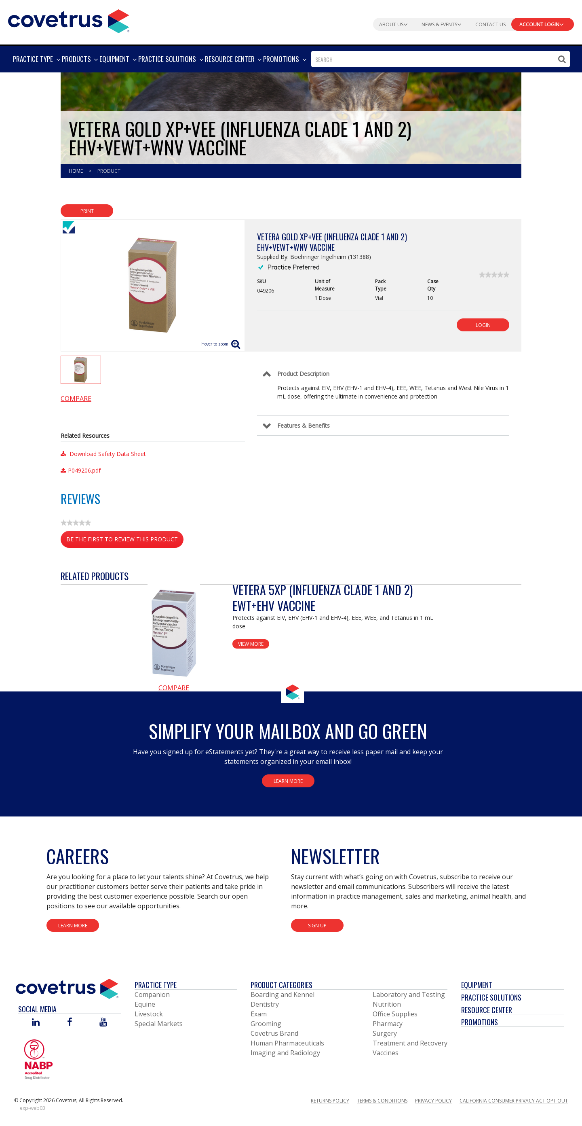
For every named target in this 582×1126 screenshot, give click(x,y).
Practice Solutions (491, 997)
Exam (259, 1013)
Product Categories (281, 985)
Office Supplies (395, 1013)
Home (76, 171)
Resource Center (486, 1010)
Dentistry (265, 1004)
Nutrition (387, 1004)
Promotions (479, 1022)
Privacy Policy (433, 1100)
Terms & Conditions (382, 1100)
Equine (145, 1004)
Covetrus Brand (274, 1033)
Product (108, 171)
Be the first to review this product (124, 541)
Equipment (476, 985)
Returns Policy (330, 1100)
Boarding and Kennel (282, 994)
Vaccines (386, 1052)
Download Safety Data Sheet (103, 454)
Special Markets (159, 1023)
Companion (152, 994)
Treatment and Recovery (410, 1043)
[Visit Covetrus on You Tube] (103, 1022)
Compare (76, 398)
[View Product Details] (173, 632)
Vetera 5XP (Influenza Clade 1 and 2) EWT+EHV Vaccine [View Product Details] (322, 598)
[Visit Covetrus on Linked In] (36, 1022)
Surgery (385, 1033)
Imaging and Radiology (285, 1052)
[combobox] (440, 59)
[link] (494, 275)
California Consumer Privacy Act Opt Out (514, 1100)
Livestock (149, 1013)
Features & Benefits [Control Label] (303, 425)
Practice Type (156, 985)
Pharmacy (388, 1023)
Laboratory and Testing (409, 994)
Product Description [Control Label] (303, 373)
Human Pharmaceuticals (287, 1043)
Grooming (266, 1023)
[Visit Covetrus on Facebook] (69, 1022)
